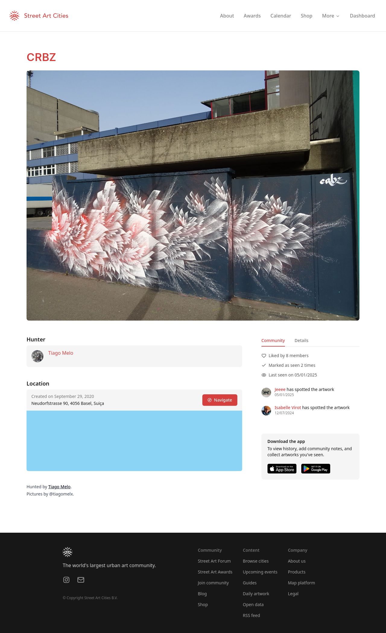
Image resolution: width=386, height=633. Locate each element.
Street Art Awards (215, 572)
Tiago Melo (60, 353)
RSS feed (251, 615)
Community (273, 340)
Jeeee (280, 389)
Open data (253, 604)
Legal (293, 593)
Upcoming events (260, 572)
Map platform (301, 583)
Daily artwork (256, 593)
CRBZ (41, 57)
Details (301, 340)
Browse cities (256, 561)
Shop (203, 604)
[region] (134, 441)
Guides (250, 583)
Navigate (219, 400)
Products (296, 572)
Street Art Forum (214, 561)
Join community (213, 583)
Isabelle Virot (288, 407)
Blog (202, 593)
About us (297, 561)
